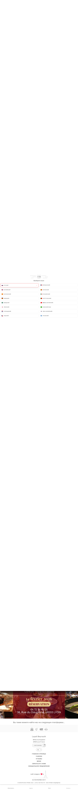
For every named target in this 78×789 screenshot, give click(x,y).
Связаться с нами (39, 763)
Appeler (31, 787)
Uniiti (44, 779)
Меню (39, 761)
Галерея (39, 756)
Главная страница (39, 754)
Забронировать (11, 787)
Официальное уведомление (39, 766)
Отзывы (39, 758)
